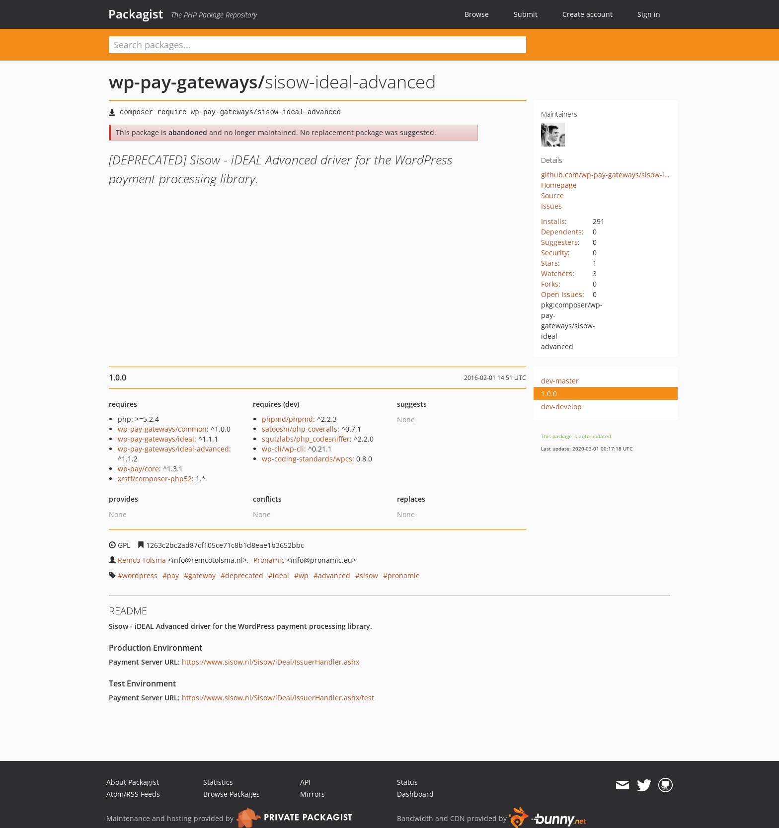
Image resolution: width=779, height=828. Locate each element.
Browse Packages (231, 794)
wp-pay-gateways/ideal (156, 439)
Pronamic (269, 560)
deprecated (244, 575)
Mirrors (312, 794)
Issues (551, 206)
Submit (526, 14)
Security (554, 252)
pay (173, 575)
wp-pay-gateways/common (162, 429)
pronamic (403, 575)
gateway (202, 575)
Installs (553, 221)
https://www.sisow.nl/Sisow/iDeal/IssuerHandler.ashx (270, 662)
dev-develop (561, 406)
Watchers (556, 273)
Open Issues (561, 294)
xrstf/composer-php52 (155, 478)
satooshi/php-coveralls (299, 429)
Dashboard (415, 794)
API (305, 782)
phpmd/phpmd (287, 419)
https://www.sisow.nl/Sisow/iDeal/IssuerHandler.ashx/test (278, 697)
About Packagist (132, 782)
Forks (549, 284)
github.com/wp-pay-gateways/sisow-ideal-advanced (627, 174)
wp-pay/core (138, 468)
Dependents (561, 231)
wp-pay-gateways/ (187, 82)
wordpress (139, 575)
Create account (587, 14)
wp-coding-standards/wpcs (307, 458)
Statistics (218, 782)
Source (552, 195)
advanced (334, 575)
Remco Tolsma (142, 560)
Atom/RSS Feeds (133, 794)
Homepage (559, 185)
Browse (477, 14)
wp (304, 575)
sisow (369, 575)
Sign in (648, 14)
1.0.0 (549, 393)
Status (407, 782)
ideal (281, 575)
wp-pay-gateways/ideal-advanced (173, 448)
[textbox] (317, 44)
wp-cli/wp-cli (283, 448)
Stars (549, 263)
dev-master (560, 380)
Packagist (135, 14)
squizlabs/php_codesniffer (306, 439)
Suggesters (559, 242)
